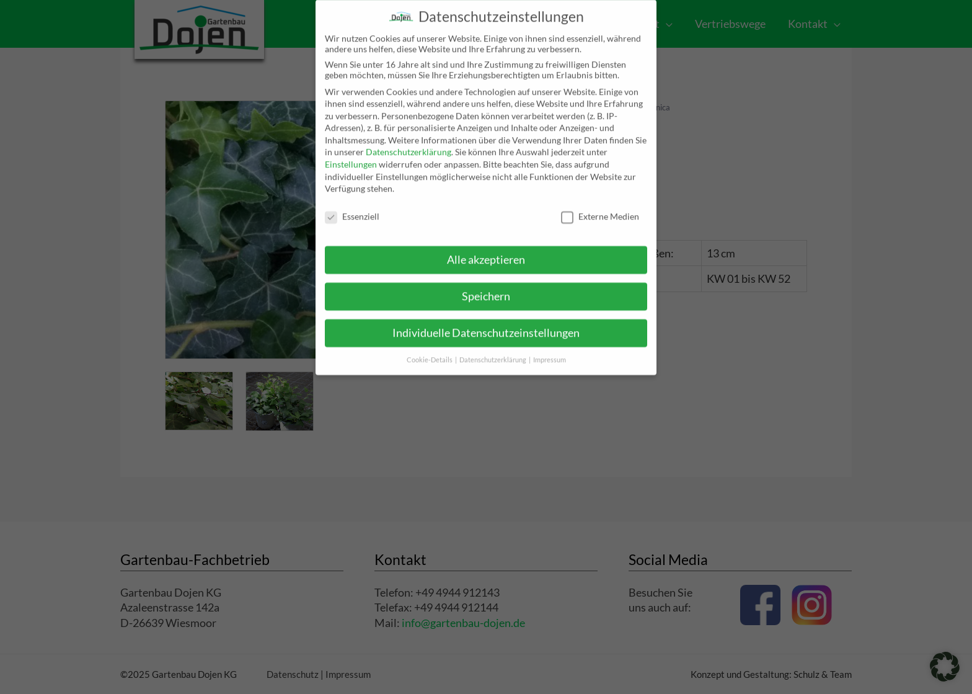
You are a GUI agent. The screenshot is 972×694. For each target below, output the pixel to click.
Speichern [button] (486, 285)
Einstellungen (351, 154)
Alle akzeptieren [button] (486, 249)
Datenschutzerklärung (408, 141)
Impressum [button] (549, 349)
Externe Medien (600, 206)
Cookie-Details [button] (430, 349)
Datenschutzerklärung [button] (493, 349)
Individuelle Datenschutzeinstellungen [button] (486, 322)
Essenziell (352, 206)
